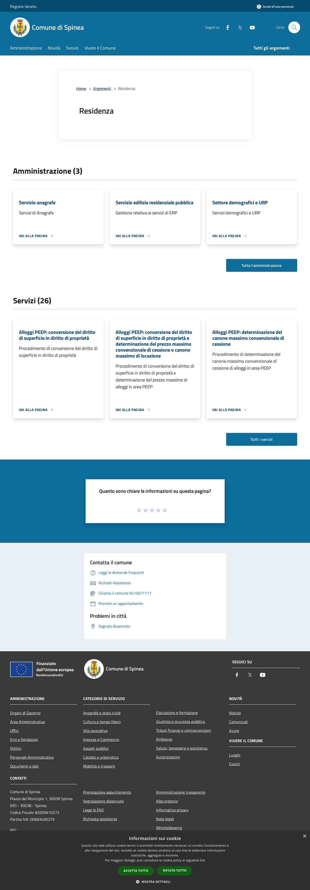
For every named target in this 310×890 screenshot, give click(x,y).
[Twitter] (238, 27)
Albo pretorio (167, 801)
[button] (155, 881)
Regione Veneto (23, 6)
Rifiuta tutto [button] (174, 870)
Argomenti (102, 88)
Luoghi (234, 755)
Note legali (165, 819)
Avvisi (234, 731)
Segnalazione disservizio (103, 801)
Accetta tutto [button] (136, 871)
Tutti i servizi (262, 439)
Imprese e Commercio (101, 739)
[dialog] (155, 860)
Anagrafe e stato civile (102, 713)
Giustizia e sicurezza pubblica (180, 721)
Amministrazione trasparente (180, 792)
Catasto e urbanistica (101, 757)
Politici (15, 748)
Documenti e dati (24, 766)
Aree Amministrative (27, 722)
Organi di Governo (25, 713)
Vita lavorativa (95, 731)
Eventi (234, 764)
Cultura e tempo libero (102, 722)
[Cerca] (294, 27)
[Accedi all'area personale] (275, 6)
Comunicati (238, 722)
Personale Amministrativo (32, 757)
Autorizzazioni (168, 757)
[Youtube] (250, 27)
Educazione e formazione (177, 713)
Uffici (14, 731)
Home (81, 88)
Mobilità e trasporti (99, 766)
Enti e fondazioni (24, 739)
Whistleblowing (169, 828)
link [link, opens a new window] (202, 860)
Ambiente (164, 739)
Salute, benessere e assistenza (181, 748)
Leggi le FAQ (93, 810)
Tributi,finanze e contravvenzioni (183, 730)
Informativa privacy (172, 810)
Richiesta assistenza (100, 819)
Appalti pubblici (96, 748)
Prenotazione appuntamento (107, 792)
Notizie (235, 713)
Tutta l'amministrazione (261, 265)
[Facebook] (226, 27)
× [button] (304, 836)
